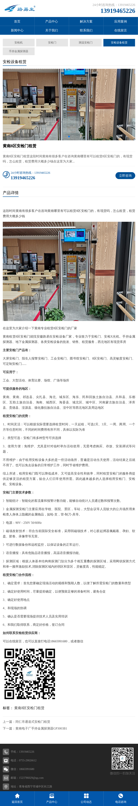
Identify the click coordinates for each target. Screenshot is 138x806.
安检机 (18, 42)
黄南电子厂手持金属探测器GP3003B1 (41, 728)
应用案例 (120, 21)
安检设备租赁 (119, 42)
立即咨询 (125, 175)
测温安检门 (86, 42)
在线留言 (120, 30)
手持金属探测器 (18, 51)
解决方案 (86, 21)
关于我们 (51, 30)
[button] (69, 136)
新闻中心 (17, 30)
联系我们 (86, 30)
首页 (17, 21)
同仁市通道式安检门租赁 (32, 721)
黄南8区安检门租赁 (29, 708)
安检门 (52, 42)
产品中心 (51, 21)
